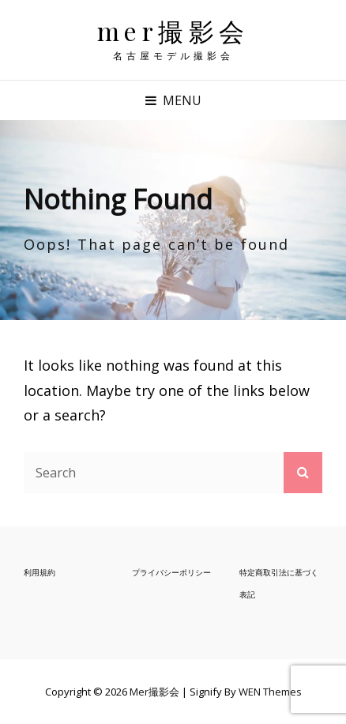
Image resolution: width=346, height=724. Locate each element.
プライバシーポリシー (171, 572)
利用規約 (39, 572)
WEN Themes (270, 691)
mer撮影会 (173, 30)
